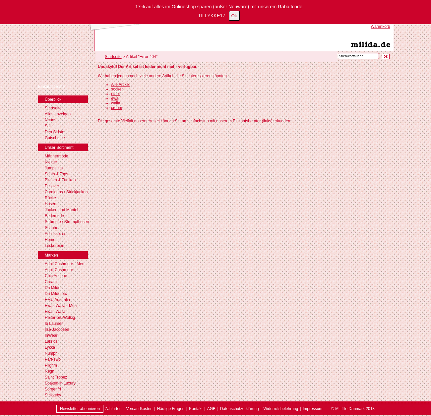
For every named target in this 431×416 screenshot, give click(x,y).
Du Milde (52, 287)
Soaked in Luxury (60, 383)
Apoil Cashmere (59, 269)
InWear (51, 335)
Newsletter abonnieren (80, 408)
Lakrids (51, 341)
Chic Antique (56, 275)
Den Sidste (54, 132)
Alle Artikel (120, 84)
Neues (50, 120)
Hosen (50, 204)
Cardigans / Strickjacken (66, 192)
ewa (114, 98)
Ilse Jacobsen (57, 329)
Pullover (52, 186)
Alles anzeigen (58, 114)
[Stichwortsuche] (358, 56)
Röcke (50, 198)
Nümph (51, 353)
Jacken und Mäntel (61, 210)
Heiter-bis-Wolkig (60, 317)
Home (50, 239)
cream (116, 107)
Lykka (50, 347)
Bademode (54, 215)
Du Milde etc (56, 293)
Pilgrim (51, 365)
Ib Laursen (54, 323)
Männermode (56, 156)
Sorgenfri (53, 389)
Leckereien (54, 245)
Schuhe (51, 227)
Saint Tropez (56, 377)
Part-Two (53, 359)
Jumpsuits (54, 168)
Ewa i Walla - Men (61, 305)
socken (117, 89)
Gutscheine (55, 138)
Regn (49, 371)
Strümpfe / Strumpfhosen (67, 221)
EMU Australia (57, 299)
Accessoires (55, 233)
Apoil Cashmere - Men (64, 264)
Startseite (53, 108)
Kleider (51, 162)
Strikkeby (53, 395)
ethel (115, 93)
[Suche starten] (386, 56)
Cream (51, 281)
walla (115, 103)
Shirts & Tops (56, 174)
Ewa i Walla (55, 311)
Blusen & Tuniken (60, 180)
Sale (49, 126)
